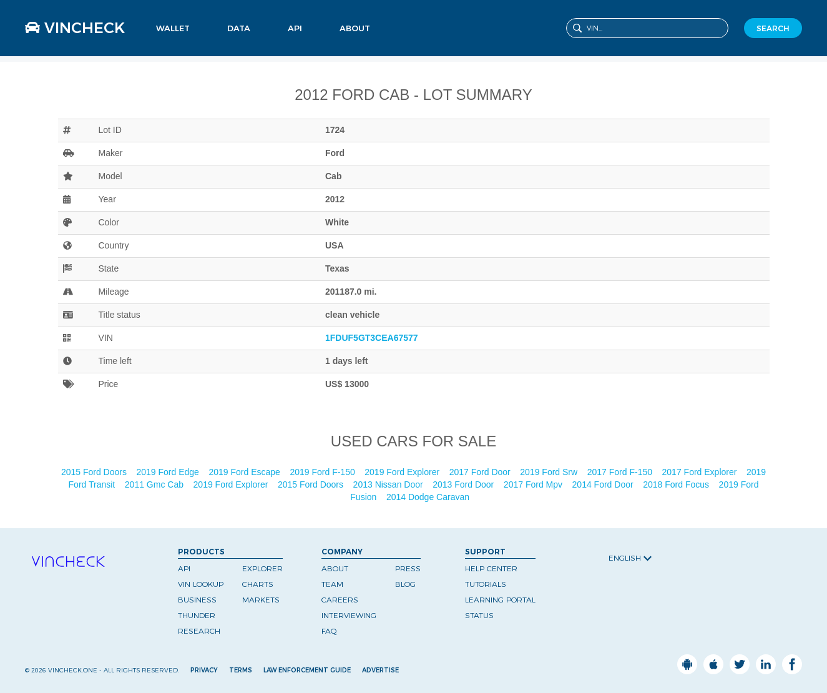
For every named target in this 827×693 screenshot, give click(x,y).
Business (197, 599)
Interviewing (348, 615)
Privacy (204, 670)
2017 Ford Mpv (534, 484)
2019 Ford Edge (169, 472)
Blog (405, 584)
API (295, 28)
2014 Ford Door (604, 484)
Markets (261, 599)
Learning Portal (500, 599)
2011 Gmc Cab (155, 484)
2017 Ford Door (481, 472)
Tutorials (485, 584)
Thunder (196, 615)
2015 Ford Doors (95, 472)
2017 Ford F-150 (621, 472)
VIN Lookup (200, 584)
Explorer (262, 568)
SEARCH (773, 28)
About (355, 28)
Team (332, 584)
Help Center (491, 568)
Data (238, 28)
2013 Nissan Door (389, 484)
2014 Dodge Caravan (429, 497)
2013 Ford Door (464, 484)
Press (408, 568)
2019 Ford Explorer (403, 472)
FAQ (329, 631)
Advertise (380, 670)
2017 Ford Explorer (701, 472)
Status (479, 615)
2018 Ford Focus (677, 484)
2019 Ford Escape (245, 472)
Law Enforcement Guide (307, 670)
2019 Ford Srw (550, 472)
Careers (339, 599)
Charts (257, 584)
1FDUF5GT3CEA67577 (371, 338)
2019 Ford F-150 (323, 472)
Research (199, 631)
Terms (240, 670)
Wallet (173, 28)
